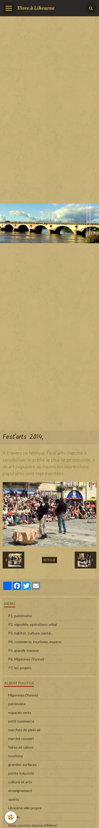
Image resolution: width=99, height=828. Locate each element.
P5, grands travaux (23, 650)
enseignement (20, 790)
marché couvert (21, 738)
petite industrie (21, 773)
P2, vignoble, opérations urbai (32, 624)
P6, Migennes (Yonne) (26, 659)
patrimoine (17, 704)
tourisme (15, 756)
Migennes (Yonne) (23, 695)
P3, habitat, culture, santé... (30, 633)
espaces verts (19, 712)
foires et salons (21, 747)
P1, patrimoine (20, 615)
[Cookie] (11, 817)
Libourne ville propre (25, 808)
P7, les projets (20, 668)
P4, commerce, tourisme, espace (34, 641)
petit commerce (21, 721)
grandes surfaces (22, 764)
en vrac (14, 816)
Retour (49, 560)
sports (13, 799)
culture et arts (20, 782)
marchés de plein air (24, 730)
